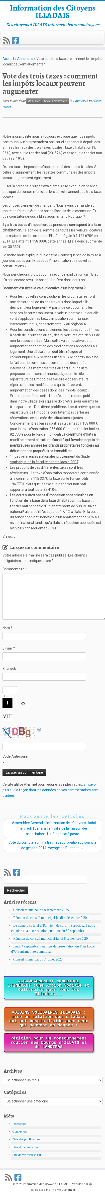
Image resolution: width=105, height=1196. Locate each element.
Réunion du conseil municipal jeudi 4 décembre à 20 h (51, 918)
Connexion (19, 1131)
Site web (9, 669)
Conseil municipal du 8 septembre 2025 (41, 910)
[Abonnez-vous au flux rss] (7, 40)
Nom (7, 628)
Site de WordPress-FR (26, 1155)
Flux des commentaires (27, 1147)
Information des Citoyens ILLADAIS (53, 11)
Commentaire (14, 569)
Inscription (19, 1124)
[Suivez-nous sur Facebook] (16, 40)
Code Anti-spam (15, 756)
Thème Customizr (63, 1189)
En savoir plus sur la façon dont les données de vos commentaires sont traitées (50, 790)
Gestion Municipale (55, 101)
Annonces (25, 59)
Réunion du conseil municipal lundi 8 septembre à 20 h (51, 938)
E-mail (8, 648)
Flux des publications (26, 1139)
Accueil (8, 59)
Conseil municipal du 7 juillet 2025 (38, 959)
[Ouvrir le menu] (97, 37)
